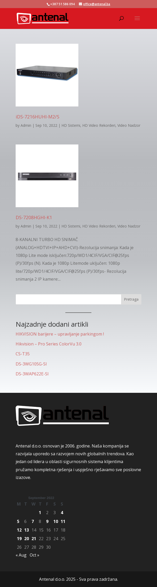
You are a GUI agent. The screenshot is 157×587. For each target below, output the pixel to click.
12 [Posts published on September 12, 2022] (19, 530)
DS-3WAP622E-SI (32, 374)
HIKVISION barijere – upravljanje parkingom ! (60, 334)
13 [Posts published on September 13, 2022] (26, 530)
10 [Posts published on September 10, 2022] (55, 521)
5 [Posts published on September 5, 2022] (18, 521)
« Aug (21, 555)
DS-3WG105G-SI (31, 364)
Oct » (34, 555)
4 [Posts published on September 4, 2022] (62, 512)
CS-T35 (23, 354)
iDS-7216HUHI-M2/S (37, 116)
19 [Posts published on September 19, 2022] (19, 538)
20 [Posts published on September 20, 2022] (26, 538)
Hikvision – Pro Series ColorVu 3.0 (48, 344)
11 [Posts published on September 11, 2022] (63, 521)
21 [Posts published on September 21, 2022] (34, 538)
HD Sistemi (70, 125)
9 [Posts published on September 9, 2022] (47, 521)
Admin (26, 125)
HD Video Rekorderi (98, 125)
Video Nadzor (128, 125)
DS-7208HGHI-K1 (34, 217)
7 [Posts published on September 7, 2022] (33, 521)
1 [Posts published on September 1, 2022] (40, 512)
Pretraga (131, 299)
